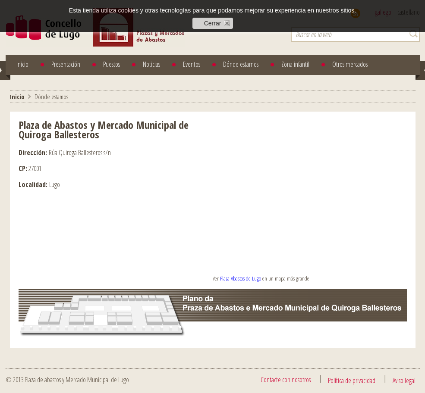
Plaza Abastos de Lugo (240, 278)
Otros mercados (350, 64)
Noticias (151, 64)
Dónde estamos (240, 64)
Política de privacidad (351, 380)
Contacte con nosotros (286, 379)
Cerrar (212, 23)
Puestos (111, 64)
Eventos (191, 64)
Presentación (65, 64)
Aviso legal (404, 380)
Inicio (22, 64)
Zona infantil (295, 64)
